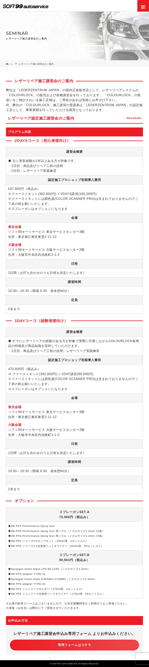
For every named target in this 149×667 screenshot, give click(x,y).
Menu (143, 6)
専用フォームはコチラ (74, 645)
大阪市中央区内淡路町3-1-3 (38, 254)
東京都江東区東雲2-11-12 (37, 236)
